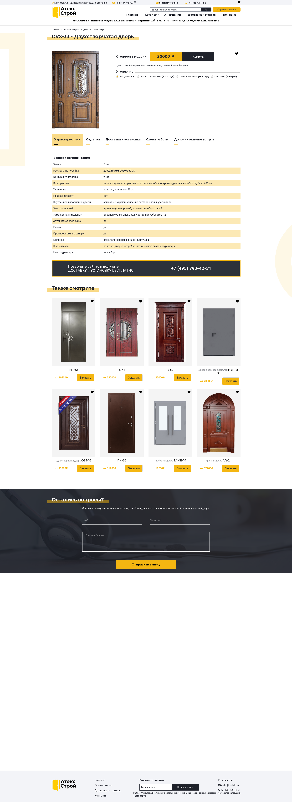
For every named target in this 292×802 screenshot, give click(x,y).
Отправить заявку (146, 564)
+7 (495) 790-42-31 (197, 2)
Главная (132, 14)
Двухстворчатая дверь (93, 29)
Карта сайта (139, 796)
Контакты (230, 14)
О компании (172, 14)
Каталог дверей (71, 29)
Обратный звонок (226, 9)
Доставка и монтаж (202, 14)
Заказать (85, 377)
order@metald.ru (168, 2)
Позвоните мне (185, 787)
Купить (198, 57)
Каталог (151, 14)
